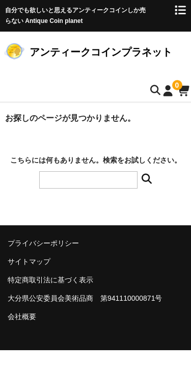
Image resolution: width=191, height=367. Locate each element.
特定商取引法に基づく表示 (50, 280)
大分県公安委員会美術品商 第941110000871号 (85, 298)
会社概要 (22, 316)
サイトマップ (29, 261)
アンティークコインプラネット (101, 52)
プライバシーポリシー (43, 243)
